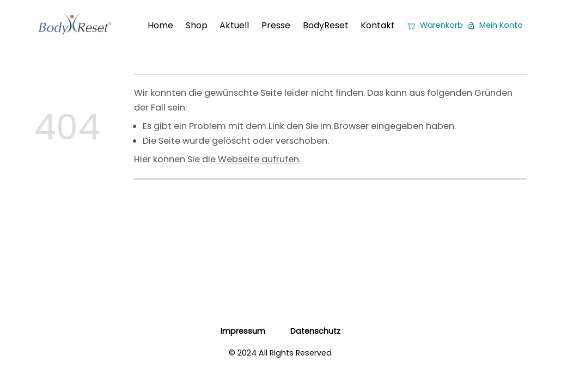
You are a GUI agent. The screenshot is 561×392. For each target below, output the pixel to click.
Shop (197, 25)
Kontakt (378, 25)
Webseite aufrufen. (259, 159)
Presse (275, 25)
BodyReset (326, 25)
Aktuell (234, 25)
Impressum (243, 331)
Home (160, 25)
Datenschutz (315, 331)
